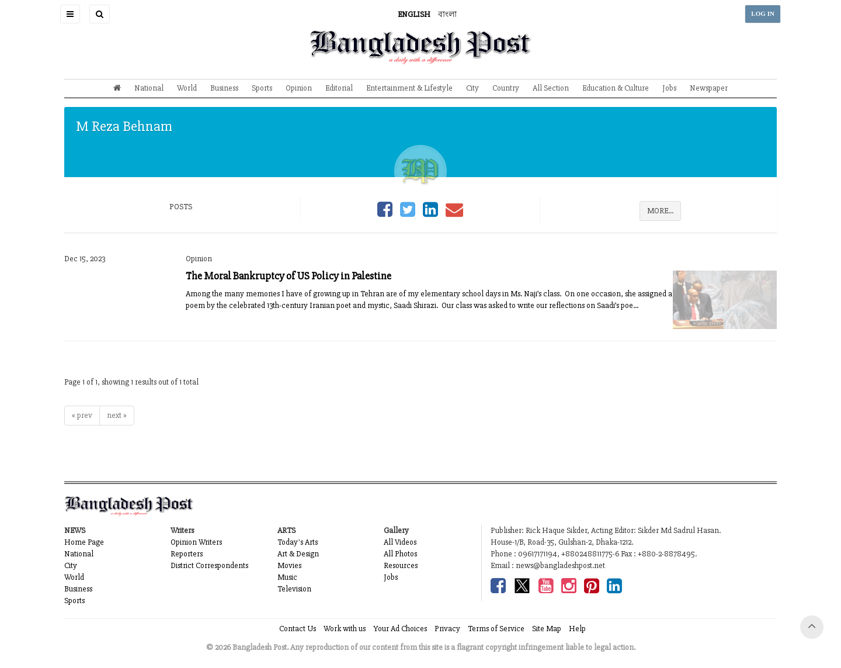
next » (117, 415)
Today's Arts (297, 542)
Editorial (339, 88)
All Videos (400, 542)
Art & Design (298, 554)
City (472, 88)
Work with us (345, 629)
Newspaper (709, 88)
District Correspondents (209, 565)
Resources (401, 565)
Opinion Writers (196, 542)
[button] (70, 14)
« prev (82, 415)
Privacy (447, 629)
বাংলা (447, 14)
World (187, 88)
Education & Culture (615, 88)
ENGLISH (414, 14)
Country (505, 88)
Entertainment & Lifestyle (409, 88)
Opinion (299, 88)
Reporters (187, 554)
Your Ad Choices (400, 629)
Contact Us (297, 629)
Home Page (84, 542)
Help (577, 629)
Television (294, 589)
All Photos (400, 554)
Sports (262, 88)
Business (224, 88)
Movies (289, 565)
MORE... (660, 211)
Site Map (546, 629)
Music (287, 577)
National (149, 88)
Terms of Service (496, 629)
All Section (551, 88)
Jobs (669, 88)
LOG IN (762, 14)
